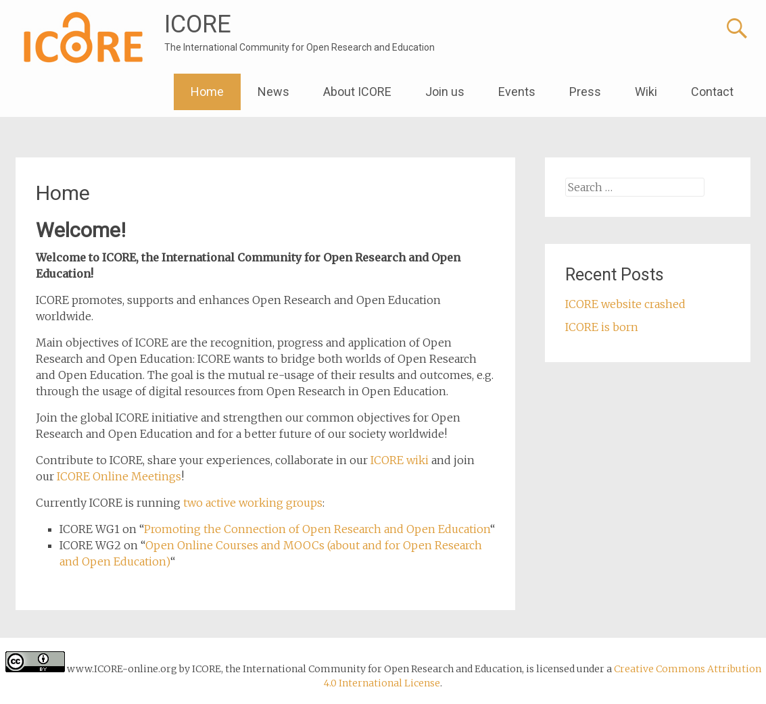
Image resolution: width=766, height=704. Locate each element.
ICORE (197, 24)
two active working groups (252, 502)
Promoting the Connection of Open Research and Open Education (317, 529)
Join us (444, 91)
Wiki (646, 91)
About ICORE (357, 91)
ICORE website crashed (625, 304)
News (273, 91)
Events (516, 91)
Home (207, 91)
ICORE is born (601, 327)
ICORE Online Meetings (119, 476)
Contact (712, 91)
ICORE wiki (399, 460)
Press (585, 91)
